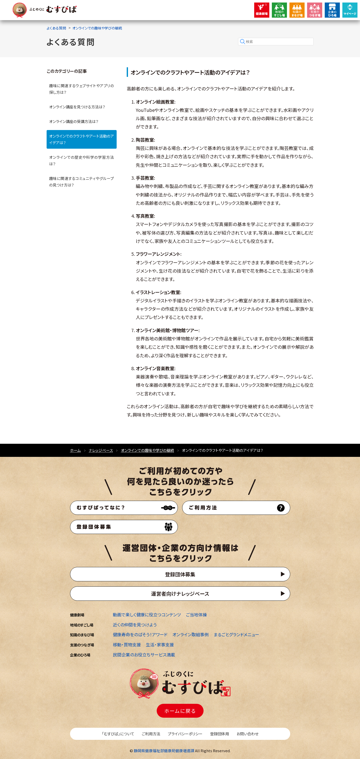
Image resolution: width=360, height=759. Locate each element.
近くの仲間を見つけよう (135, 624)
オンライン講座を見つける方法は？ (77, 106)
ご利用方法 (151, 733)
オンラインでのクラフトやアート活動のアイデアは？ (81, 139)
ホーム (75, 450)
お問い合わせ (247, 733)
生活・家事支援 (160, 644)
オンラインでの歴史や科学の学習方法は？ (81, 160)
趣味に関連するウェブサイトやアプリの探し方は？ (81, 89)
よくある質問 (56, 27)
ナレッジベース (101, 450)
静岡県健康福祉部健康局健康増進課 (164, 750)
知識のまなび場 (82, 634)
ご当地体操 (196, 614)
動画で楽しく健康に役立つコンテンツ (147, 614)
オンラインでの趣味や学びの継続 (97, 27)
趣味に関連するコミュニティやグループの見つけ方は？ (81, 181)
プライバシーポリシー (185, 733)
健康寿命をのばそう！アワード (140, 634)
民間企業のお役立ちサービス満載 (144, 654)
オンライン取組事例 (190, 634)
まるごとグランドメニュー (236, 634)
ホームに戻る (180, 710)
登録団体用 (219, 733)
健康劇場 (77, 614)
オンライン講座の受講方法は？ (74, 121)
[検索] (276, 41)
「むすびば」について (118, 733)
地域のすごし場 (81, 624)
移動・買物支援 (127, 644)
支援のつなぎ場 (82, 644)
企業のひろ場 (80, 654)
